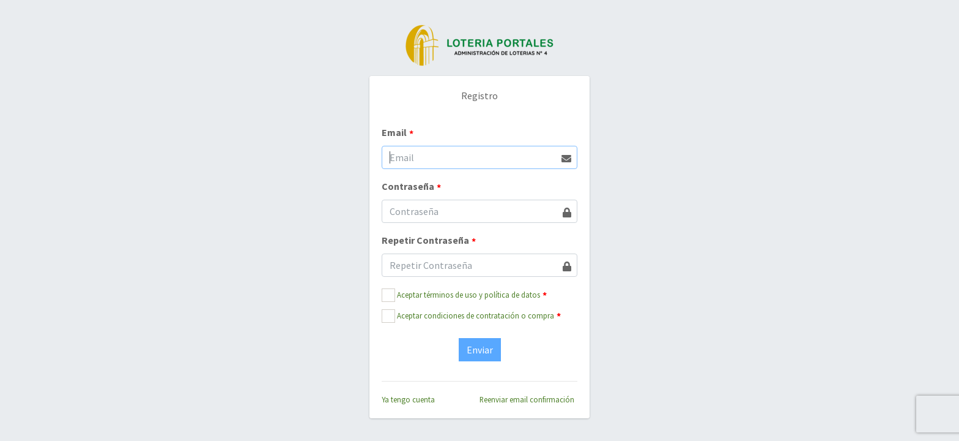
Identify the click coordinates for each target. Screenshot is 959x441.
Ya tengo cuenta (408, 399)
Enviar (480, 350)
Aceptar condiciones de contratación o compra (475, 315)
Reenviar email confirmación (527, 399)
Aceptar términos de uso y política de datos (468, 295)
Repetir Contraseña (429, 240)
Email (397, 133)
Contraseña (411, 187)
